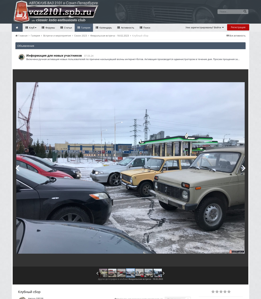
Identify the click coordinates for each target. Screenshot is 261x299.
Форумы (50, 27)
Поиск (146, 27)
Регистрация (238, 27)
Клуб (32, 27)
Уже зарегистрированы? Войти (205, 27)
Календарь (105, 27)
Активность (127, 27)
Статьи (67, 27)
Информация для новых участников (54, 56)
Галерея (85, 27)
